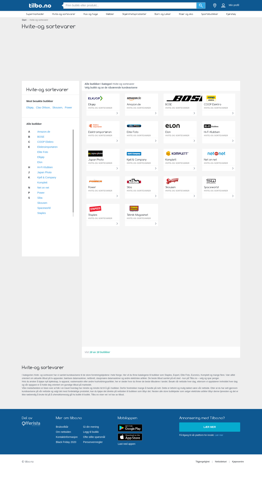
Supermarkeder (35, 14)
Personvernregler (93, 442)
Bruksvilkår (62, 426)
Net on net (43, 187)
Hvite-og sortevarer (63, 14)
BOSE (40, 136)
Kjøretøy (231, 14)
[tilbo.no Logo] (40, 5)
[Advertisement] (131, 52)
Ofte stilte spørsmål (94, 437)
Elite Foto (42, 152)
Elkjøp (29, 107)
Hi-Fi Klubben (45, 167)
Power (68, 107)
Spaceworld (44, 207)
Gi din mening (91, 426)
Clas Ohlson (43, 107)
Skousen (57, 107)
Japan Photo (44, 172)
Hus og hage (91, 14)
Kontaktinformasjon (67, 437)
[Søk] (200, 5)
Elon (39, 162)
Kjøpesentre (238, 461)
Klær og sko (186, 14)
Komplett (42, 182)
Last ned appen (126, 443)
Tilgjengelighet (203, 461)
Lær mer (210, 427)
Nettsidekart (221, 461)
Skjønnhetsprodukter (134, 14)
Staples (41, 213)
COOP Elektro (45, 141)
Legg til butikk (91, 431)
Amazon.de (43, 131)
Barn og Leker (163, 14)
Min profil (234, 5)
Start (24, 20)
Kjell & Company (46, 177)
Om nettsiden (63, 431)
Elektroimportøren (47, 146)
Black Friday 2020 (66, 442)
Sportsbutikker (209, 14)
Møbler (110, 14)
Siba (39, 197)
